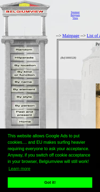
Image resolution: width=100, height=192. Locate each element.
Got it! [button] (49, 182)
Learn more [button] (19, 168)
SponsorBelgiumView (75, 15)
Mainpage (70, 35)
